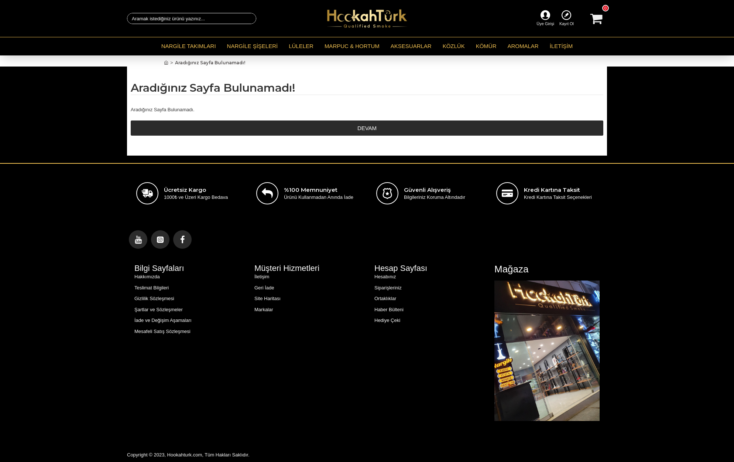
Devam (367, 128)
